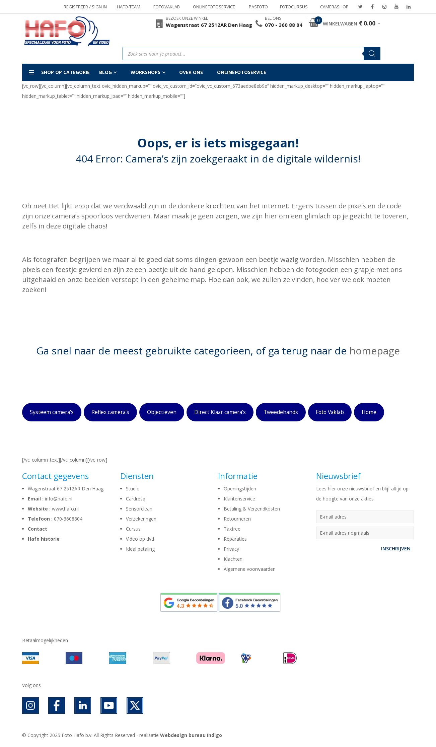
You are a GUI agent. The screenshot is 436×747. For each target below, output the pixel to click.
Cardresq (135, 498)
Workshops (145, 72)
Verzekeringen (141, 519)
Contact (37, 529)
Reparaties (235, 539)
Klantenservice (239, 498)
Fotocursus (294, 7)
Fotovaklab (166, 7)
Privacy (231, 549)
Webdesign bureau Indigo (191, 735)
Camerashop (334, 7)
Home (369, 412)
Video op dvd (140, 539)
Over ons (191, 72)
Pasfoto (258, 7)
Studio (133, 488)
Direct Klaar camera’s (220, 412)
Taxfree (232, 529)
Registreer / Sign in (85, 7)
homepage (374, 350)
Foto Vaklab (330, 412)
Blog (105, 72)
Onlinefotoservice (214, 7)
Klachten (233, 559)
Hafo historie (44, 539)
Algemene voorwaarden (250, 569)
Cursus (133, 529)
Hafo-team (128, 7)
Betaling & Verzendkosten (252, 508)
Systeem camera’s (52, 412)
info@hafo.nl (58, 498)
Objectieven (161, 412)
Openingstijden (240, 488)
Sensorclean (139, 508)
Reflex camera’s (110, 412)
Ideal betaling (140, 549)
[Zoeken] (372, 53)
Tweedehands (281, 412)
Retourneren (237, 519)
